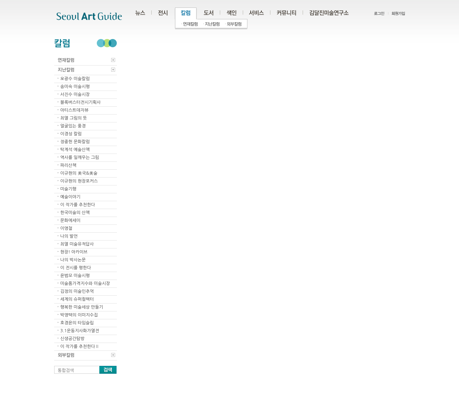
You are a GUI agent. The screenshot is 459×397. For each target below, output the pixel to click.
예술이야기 (70, 197)
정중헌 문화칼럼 (75, 142)
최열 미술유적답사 (77, 244)
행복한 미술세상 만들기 (81, 307)
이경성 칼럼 (71, 134)
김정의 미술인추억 (77, 291)
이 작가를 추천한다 (77, 205)
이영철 (66, 228)
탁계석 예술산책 (75, 149)
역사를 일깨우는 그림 (79, 157)
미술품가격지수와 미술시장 (85, 283)
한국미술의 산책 (75, 212)
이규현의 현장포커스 (79, 181)
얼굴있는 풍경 (73, 126)
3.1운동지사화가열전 (79, 331)
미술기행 (68, 189)
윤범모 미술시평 (75, 275)
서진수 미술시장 (75, 94)
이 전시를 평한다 (75, 268)
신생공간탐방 (72, 339)
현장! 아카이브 (73, 252)
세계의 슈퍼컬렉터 (77, 299)
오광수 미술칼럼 (75, 79)
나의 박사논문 (73, 260)
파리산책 (68, 165)
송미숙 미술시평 (75, 86)
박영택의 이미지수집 (79, 315)
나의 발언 (68, 236)
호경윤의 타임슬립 (77, 323)
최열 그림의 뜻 (73, 118)
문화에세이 (70, 220)
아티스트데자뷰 (74, 110)
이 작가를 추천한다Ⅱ (79, 346)
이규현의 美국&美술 (79, 173)
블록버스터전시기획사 (80, 102)
